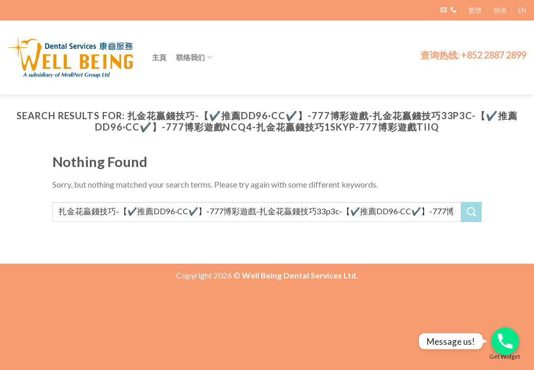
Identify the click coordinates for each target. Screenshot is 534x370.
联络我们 (194, 57)
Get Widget (504, 356)
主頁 (159, 57)
